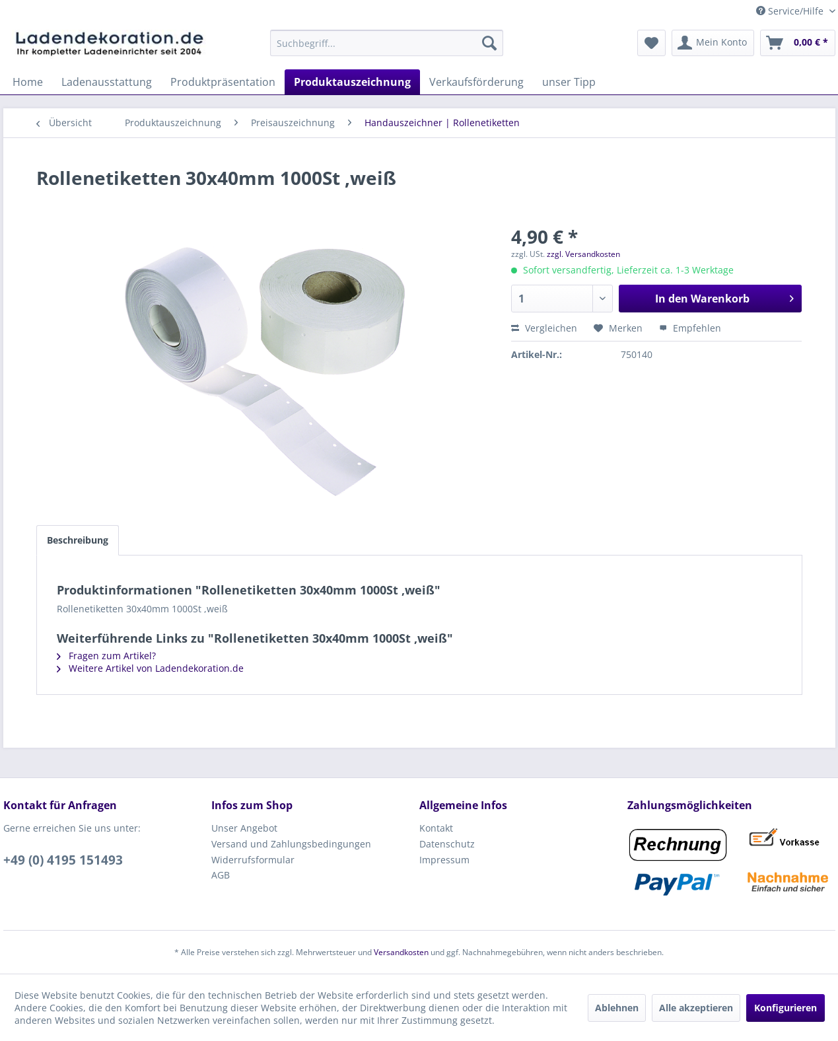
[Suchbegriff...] (386, 43)
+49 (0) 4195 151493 (63, 860)
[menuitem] (386, 43)
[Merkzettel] (651, 43)
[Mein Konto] (713, 43)
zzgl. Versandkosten (583, 254)
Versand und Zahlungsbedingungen (291, 844)
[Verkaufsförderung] (476, 81)
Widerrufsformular (253, 859)
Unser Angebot (244, 828)
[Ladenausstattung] (106, 81)
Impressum (444, 859)
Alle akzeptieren (696, 1007)
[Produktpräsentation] (223, 81)
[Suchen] (489, 43)
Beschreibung (77, 540)
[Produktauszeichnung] (352, 81)
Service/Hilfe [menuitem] (791, 11)
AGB (220, 875)
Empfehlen (690, 328)
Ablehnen (617, 1007)
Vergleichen (544, 328)
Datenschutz (447, 844)
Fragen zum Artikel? (106, 655)
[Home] (27, 81)
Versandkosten (401, 952)
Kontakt (436, 828)
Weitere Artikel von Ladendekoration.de (150, 668)
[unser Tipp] (569, 81)
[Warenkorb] (797, 43)
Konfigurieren (785, 1007)
